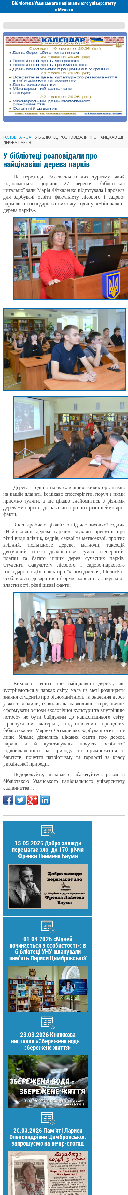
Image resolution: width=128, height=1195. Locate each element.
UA (28, 137)
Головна (12, 137)
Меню (64, 9)
